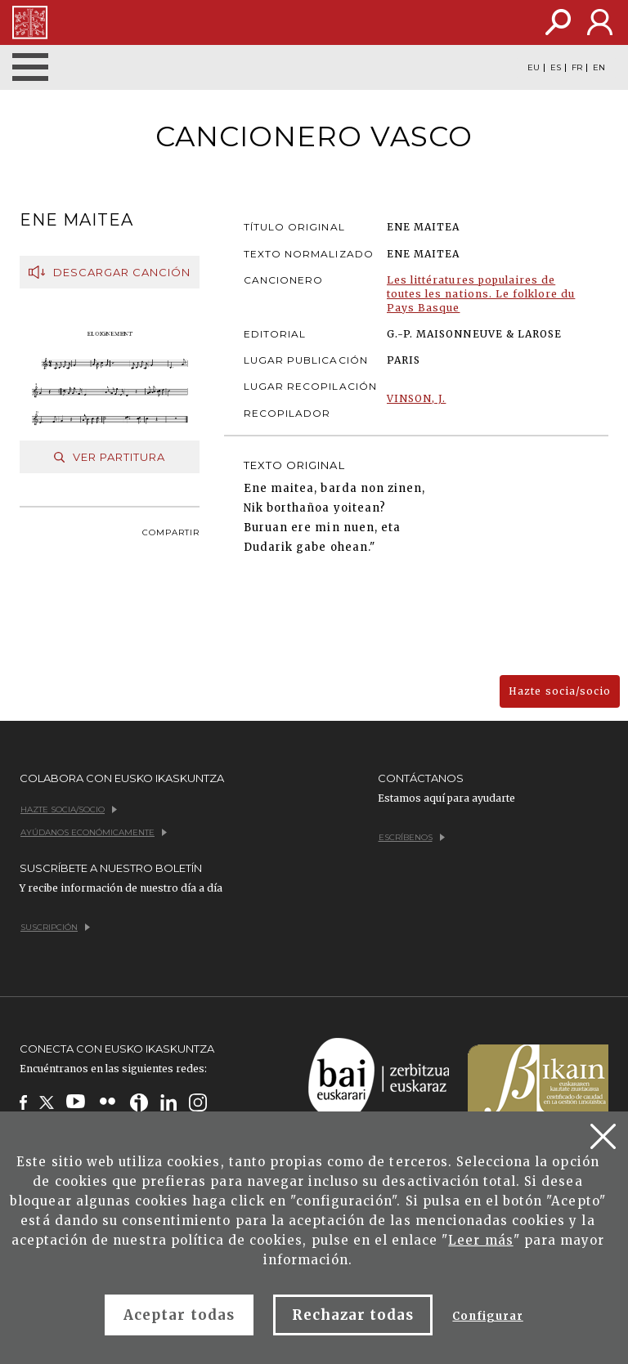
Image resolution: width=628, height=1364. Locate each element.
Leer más (480, 1240)
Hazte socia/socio (560, 691)
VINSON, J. (416, 398)
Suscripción (55, 927)
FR (577, 68)
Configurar (487, 1316)
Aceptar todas (179, 1315)
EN (599, 68)
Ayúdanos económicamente (93, 832)
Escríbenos (412, 837)
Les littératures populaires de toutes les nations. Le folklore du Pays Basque (481, 294)
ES (555, 68)
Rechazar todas (353, 1315)
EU (533, 68)
